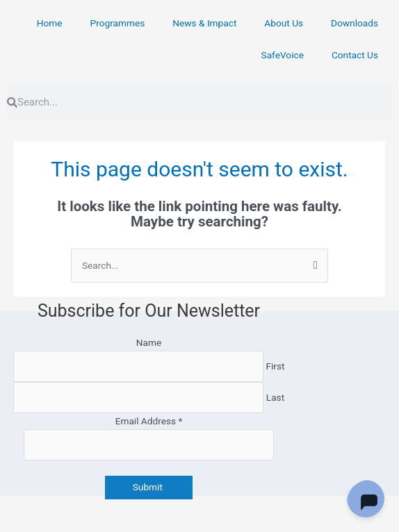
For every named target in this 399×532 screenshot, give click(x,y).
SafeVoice (282, 54)
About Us (283, 22)
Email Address (149, 420)
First (275, 366)
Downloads (354, 22)
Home (50, 22)
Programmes (117, 22)
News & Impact (204, 22)
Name (148, 342)
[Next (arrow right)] (85, 525)
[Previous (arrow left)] (28, 525)
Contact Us (355, 54)
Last (275, 397)
